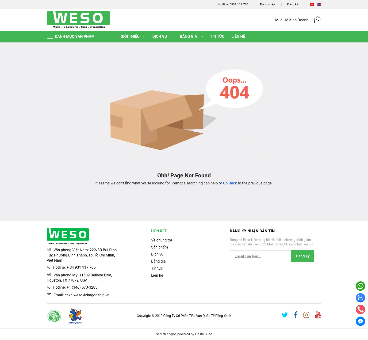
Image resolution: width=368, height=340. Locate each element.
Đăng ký (292, 4)
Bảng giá (158, 261)
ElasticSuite (203, 334)
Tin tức (157, 268)
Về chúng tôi (161, 240)
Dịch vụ (157, 254)
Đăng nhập (267, 4)
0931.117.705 (239, 4)
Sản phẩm (159, 247)
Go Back (230, 183)
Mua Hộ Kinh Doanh (292, 20)
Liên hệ (157, 275)
